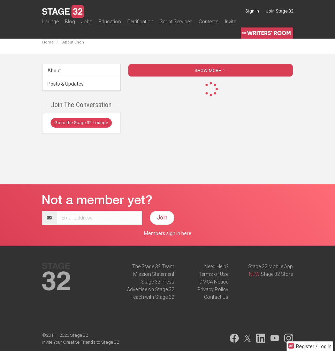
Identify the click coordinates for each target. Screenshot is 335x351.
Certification (140, 26)
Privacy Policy (212, 289)
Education (110, 26)
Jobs (86, 26)
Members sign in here (167, 233)
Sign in (252, 11)
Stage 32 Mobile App (270, 266)
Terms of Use (213, 274)
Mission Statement (153, 274)
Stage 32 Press (157, 282)
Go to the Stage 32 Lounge (81, 122)
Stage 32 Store (277, 274)
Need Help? (216, 266)
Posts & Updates (65, 84)
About (54, 70)
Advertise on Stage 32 (150, 289)
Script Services (176, 26)
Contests (209, 26)
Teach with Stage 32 (152, 297)
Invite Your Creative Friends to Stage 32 (80, 342)
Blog (70, 26)
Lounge (50, 26)
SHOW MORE (211, 70)
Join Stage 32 (280, 11)
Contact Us (216, 297)
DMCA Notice (213, 282)
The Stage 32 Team (153, 266)
